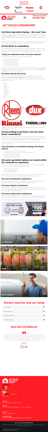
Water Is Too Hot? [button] (24, 311)
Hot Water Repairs (16, 407)
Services (7, 402)
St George (35, 424)
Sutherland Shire (20, 425)
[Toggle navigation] (24, 17)
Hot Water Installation (7, 407)
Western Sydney (41, 424)
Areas (11, 402)
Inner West (20, 424)
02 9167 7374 (39, 18)
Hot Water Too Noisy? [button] (24, 320)
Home (3, 402)
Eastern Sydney (28, 425)
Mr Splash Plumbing (7, 424)
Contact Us (16, 402)
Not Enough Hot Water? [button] (24, 315)
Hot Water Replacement (26, 407)
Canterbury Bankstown (27, 424)
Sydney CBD (14, 424)
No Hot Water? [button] (24, 307)
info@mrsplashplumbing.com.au (17, 417)
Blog (20, 402)
